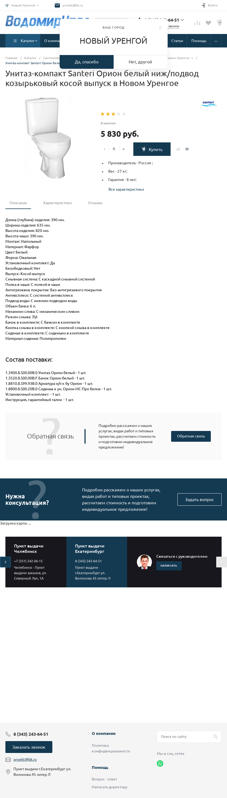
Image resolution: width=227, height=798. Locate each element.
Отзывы (95, 203)
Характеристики (57, 203)
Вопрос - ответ (104, 779)
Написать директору (109, 787)
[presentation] (5, 562)
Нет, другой (140, 61)
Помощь (100, 767)
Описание (18, 203)
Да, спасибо (87, 61)
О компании (104, 733)
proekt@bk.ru (73, 5)
